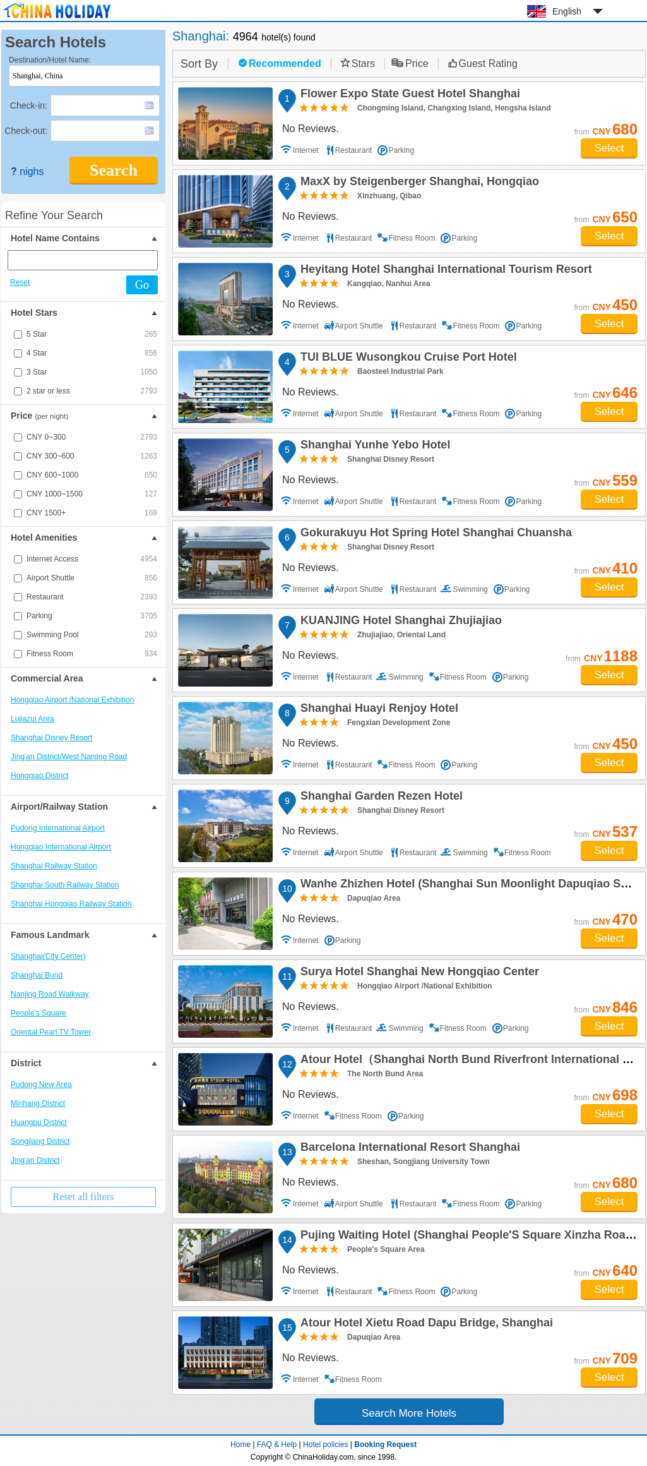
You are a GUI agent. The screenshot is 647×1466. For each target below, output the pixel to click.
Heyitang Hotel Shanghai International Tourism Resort (444, 271)
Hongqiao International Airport (61, 847)
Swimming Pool (92, 634)
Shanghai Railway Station (54, 866)
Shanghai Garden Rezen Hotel (380, 798)
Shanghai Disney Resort (51, 737)
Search (114, 170)
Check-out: (25, 131)
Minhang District (38, 1103)
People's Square (38, 1013)
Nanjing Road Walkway (50, 994)
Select (609, 148)
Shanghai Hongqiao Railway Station (71, 903)
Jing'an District (35, 1160)
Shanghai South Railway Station (65, 884)
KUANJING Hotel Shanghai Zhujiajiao (399, 622)
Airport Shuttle (92, 577)
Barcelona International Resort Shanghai (408, 1149)
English (566, 11)
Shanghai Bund (36, 975)
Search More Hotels (409, 1413)
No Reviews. (310, 128)
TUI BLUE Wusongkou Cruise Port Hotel (407, 359)
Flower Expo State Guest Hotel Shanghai (408, 95)
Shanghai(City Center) (48, 956)
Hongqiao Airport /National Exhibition (72, 699)
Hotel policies (325, 1444)
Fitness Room (92, 653)
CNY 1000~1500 (92, 493)
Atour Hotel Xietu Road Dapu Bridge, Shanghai (425, 1324)
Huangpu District (39, 1122)
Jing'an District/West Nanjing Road (69, 756)
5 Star (92, 334)
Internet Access (92, 559)
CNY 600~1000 (92, 475)
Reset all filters (83, 1196)
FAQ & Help (277, 1444)
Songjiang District (40, 1141)
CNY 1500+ (92, 512)
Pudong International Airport (58, 828)
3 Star (92, 372)
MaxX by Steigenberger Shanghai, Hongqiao (418, 183)
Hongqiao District (39, 775)
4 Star (92, 353)
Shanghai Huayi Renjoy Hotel (377, 710)
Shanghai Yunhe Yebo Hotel (373, 446)
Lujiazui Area (32, 718)
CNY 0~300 (92, 437)
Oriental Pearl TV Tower (51, 1032)
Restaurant (92, 596)
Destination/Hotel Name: (50, 60)
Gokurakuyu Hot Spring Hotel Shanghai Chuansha (434, 534)
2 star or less (92, 391)
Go (142, 285)
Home (240, 1444)
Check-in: (28, 105)
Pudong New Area (41, 1084)
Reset (20, 282)
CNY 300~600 (92, 456)
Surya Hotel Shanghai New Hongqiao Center (418, 973)
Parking (92, 615)
